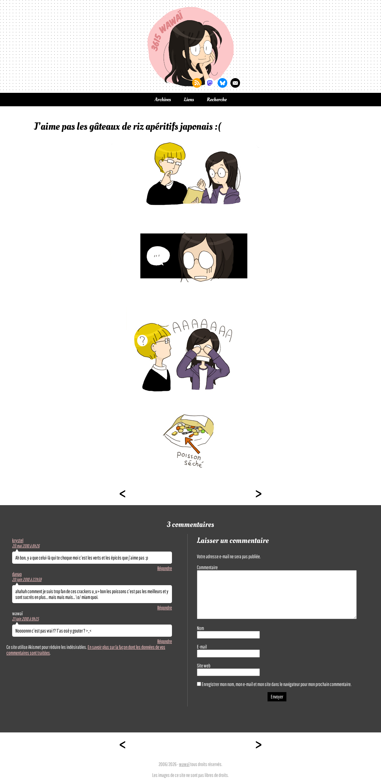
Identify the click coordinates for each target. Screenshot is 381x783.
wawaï (184, 764)
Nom (200, 628)
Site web (203, 665)
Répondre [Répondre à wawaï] (164, 641)
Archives (163, 99)
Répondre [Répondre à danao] (164, 607)
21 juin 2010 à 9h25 (25, 618)
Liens (189, 99)
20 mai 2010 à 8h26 (26, 545)
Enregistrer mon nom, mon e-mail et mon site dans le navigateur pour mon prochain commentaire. (277, 684)
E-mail (202, 647)
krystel (17, 540)
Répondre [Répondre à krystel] (164, 568)
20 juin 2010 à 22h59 (27, 579)
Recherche (217, 99)
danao (17, 574)
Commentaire (207, 567)
